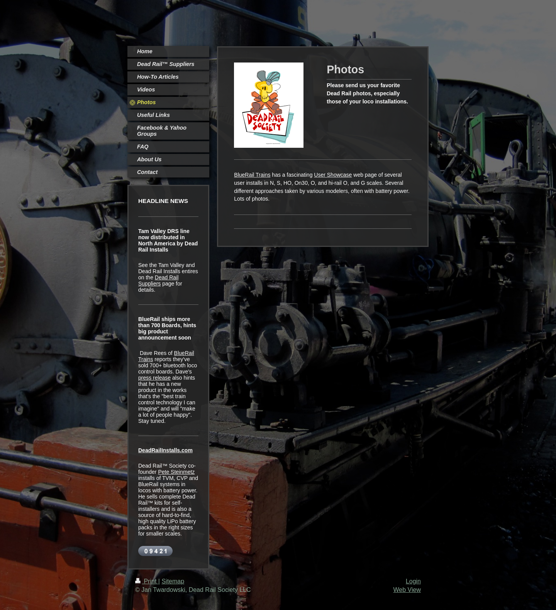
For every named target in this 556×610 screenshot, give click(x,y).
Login (413, 581)
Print (146, 581)
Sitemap (172, 581)
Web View (407, 589)
